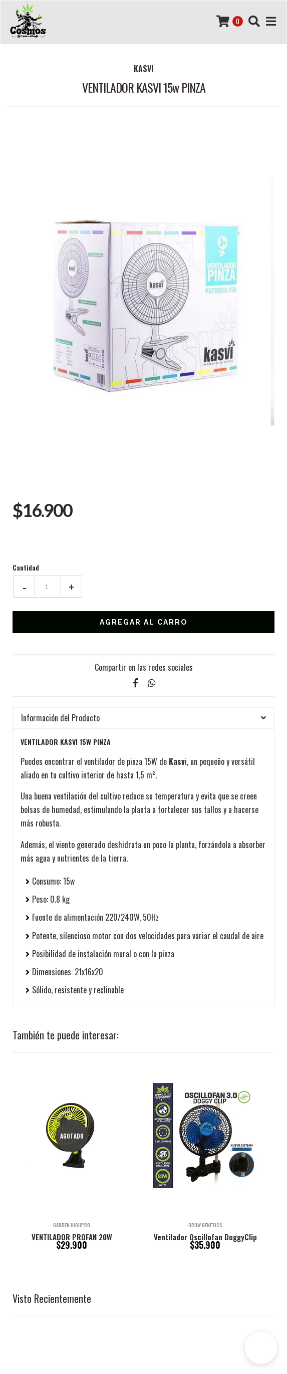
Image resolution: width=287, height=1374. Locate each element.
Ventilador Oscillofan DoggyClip (205, 1236)
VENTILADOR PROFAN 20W (72, 1236)
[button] (261, 1348)
